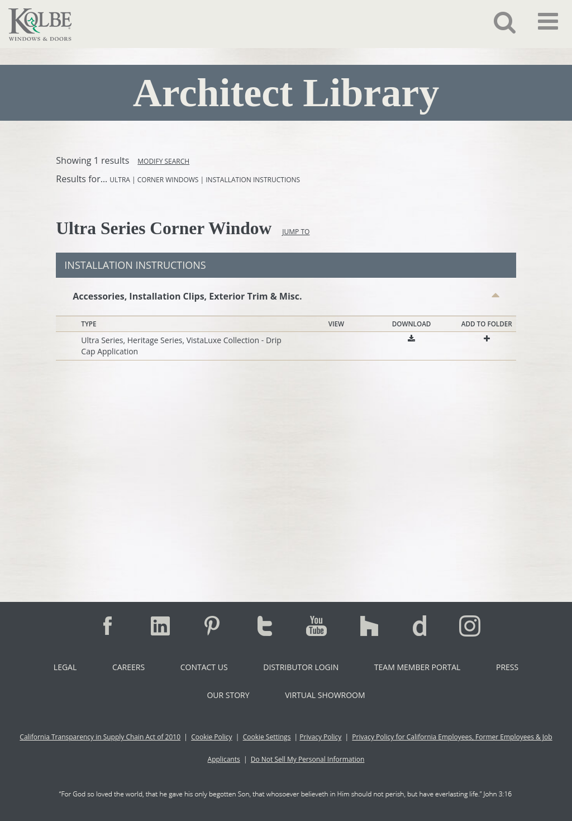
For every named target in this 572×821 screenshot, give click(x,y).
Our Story (228, 695)
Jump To (295, 231)
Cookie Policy (211, 737)
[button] (496, 21)
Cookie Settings (267, 737)
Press (507, 667)
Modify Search (163, 161)
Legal (65, 667)
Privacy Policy (320, 737)
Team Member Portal (417, 667)
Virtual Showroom (325, 695)
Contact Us (204, 667)
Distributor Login (301, 667)
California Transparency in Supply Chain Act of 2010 (100, 737)
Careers (128, 667)
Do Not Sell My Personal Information (308, 759)
